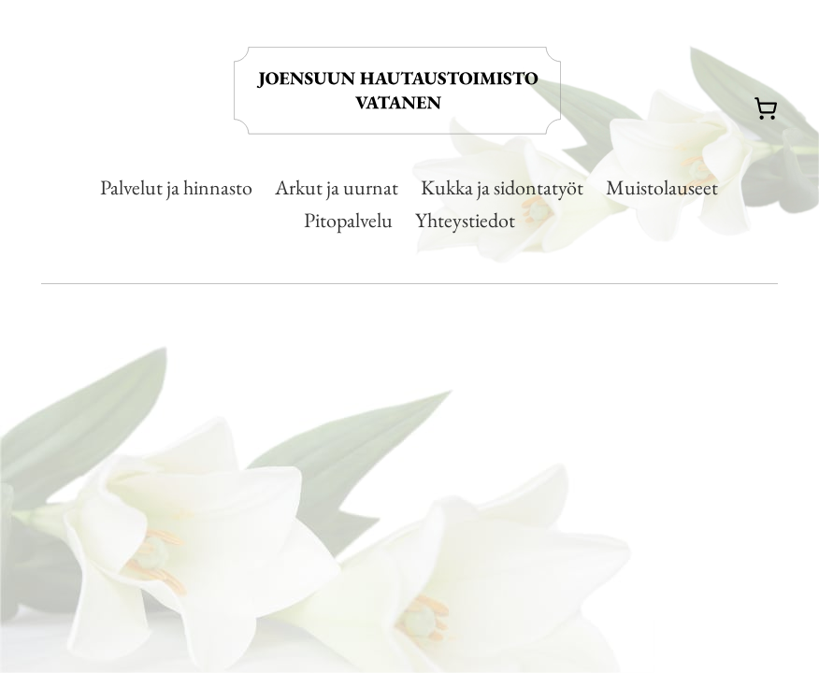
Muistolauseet (662, 187)
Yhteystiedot (465, 220)
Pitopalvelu (348, 220)
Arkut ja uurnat (336, 187)
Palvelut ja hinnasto (176, 187)
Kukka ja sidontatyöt (502, 187)
